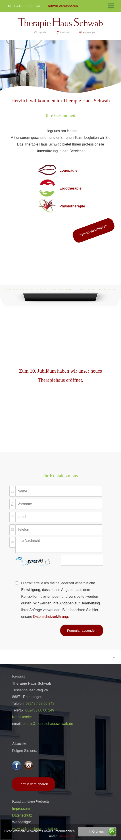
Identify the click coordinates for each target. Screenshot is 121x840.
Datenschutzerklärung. (51, 616)
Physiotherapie (72, 206)
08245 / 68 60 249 (39, 710)
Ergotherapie (70, 188)
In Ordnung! (97, 831)
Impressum (21, 808)
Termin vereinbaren (93, 230)
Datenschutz (66, 836)
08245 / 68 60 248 (27, 6)
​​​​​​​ (60, 26)
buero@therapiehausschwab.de (48, 724)
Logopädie (68, 170)
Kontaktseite (22, 717)
